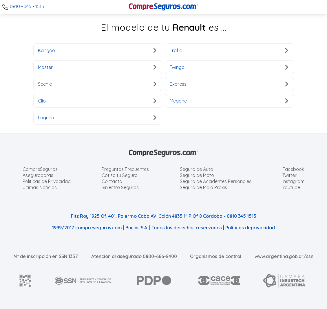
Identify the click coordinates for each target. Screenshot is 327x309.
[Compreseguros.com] (163, 7)
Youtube (291, 187)
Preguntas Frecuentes (125, 169)
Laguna (97, 117)
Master (97, 67)
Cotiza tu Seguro (120, 175)
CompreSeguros (40, 169)
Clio (97, 101)
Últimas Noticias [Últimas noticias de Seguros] (40, 187)
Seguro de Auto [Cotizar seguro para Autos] (196, 169)
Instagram (293, 181)
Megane (229, 101)
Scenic (97, 84)
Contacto (112, 181)
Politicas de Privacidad (47, 181)
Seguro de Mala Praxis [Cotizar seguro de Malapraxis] (203, 187)
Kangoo (97, 50)
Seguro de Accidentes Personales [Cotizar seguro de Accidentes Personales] (215, 181)
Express (229, 84)
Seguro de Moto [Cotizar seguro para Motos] (197, 175)
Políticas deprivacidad (250, 228)
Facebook (293, 169)
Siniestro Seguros (120, 187)
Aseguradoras (38, 175)
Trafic (229, 50)
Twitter (289, 175)
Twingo (229, 67)
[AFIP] (25, 281)
